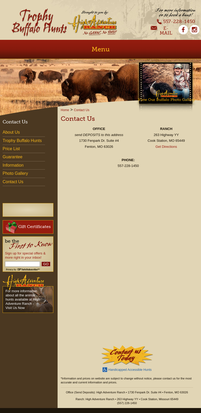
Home (65, 110)
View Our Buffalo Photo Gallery (166, 99)
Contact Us (81, 110)
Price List (11, 148)
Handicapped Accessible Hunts (127, 369)
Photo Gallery (15, 173)
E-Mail (161, 30)
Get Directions (166, 147)
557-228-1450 (176, 21)
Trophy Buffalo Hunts (22, 140)
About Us (11, 132)
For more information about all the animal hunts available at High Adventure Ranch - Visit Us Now (22, 299)
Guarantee (13, 157)
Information (13, 165)
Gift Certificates (28, 226)
